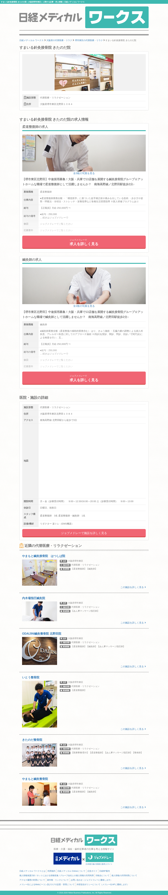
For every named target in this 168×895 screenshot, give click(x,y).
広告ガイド (92, 871)
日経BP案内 (104, 871)
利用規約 (51, 871)
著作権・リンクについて (58, 880)
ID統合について (102, 875)
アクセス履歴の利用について (32, 880)
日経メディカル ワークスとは (32, 871)
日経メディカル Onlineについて (71, 871)
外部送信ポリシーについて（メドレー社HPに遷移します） (103, 884)
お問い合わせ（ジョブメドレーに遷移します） (91, 880)
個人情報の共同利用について (124, 875)
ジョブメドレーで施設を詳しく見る (84, 533)
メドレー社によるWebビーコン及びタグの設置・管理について (47, 884)
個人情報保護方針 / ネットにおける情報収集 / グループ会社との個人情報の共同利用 (56, 875)
